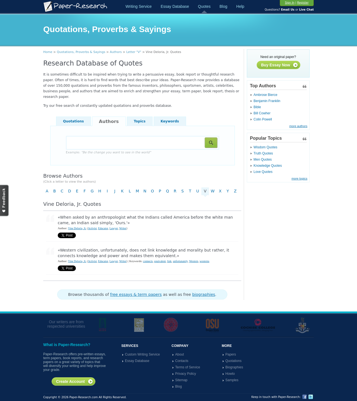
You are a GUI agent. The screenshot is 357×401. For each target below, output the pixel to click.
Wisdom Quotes (265, 147)
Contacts (181, 361)
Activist (92, 228)
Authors (116, 52)
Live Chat (306, 9)
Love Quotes (263, 172)
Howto (230, 374)
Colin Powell (263, 119)
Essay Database (175, 6)
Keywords (170, 121)
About (179, 354)
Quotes (204, 6)
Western (193, 261)
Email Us (287, 9)
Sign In (289, 2)
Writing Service (139, 6)
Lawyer (114, 228)
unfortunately (180, 261)
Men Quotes (263, 159)
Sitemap (181, 380)
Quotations (73, 121)
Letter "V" (133, 52)
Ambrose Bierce (265, 95)
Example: (108, 152)
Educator (103, 228)
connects (148, 261)
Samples (231, 380)
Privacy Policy (185, 374)
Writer (122, 228)
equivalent (160, 261)
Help (240, 6)
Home (47, 52)
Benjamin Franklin (267, 101)
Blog (223, 6)
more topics (299, 178)
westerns (204, 261)
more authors (298, 126)
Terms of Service (187, 367)
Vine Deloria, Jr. (77, 228)
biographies (203, 294)
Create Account (74, 382)
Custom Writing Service (142, 354)
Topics (140, 121)
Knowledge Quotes (268, 166)
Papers (230, 354)
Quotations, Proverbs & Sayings (81, 52)
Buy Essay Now (279, 65)
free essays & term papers (136, 294)
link (169, 261)
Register (302, 2)
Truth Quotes (263, 153)
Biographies (234, 367)
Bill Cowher (262, 113)
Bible (257, 107)
